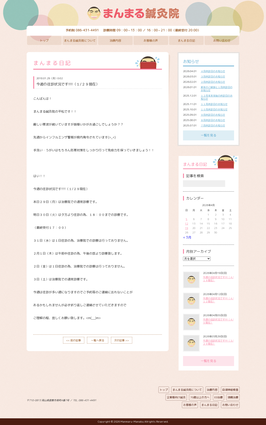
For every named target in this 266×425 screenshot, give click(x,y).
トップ (44, 40)
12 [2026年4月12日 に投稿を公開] (186, 223)
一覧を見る (208, 135)
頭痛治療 (233, 397)
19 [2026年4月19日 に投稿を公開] (186, 228)
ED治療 (218, 397)
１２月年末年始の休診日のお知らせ (217, 97)
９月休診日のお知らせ (213, 115)
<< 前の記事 (73, 340)
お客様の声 (151, 40)
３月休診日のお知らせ (213, 76)
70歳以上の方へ (199, 397)
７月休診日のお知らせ (213, 125)
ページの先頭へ (130, 399)
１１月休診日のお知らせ (214, 104)
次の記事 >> (121, 340)
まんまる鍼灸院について (80, 40)
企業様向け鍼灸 (176, 397)
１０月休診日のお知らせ (214, 109)
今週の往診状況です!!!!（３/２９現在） (218, 342)
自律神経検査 (230, 390)
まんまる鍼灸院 (133, 13)
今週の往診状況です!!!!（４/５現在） (218, 321)
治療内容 (115, 40)
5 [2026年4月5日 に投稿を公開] (186, 219)
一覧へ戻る (97, 340)
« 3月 (187, 237)
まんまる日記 (186, 40)
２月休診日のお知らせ (213, 82)
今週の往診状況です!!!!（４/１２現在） (218, 300)
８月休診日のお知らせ (213, 120)
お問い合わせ (222, 40)
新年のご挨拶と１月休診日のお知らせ (217, 88)
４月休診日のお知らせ (213, 71)
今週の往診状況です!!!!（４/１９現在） (218, 278)
